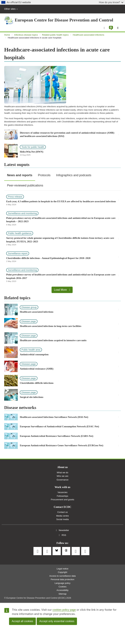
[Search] (118, 28)
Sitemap (63, 594)
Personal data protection (62, 579)
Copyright (62, 572)
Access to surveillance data (62, 576)
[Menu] (104, 28)
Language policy (62, 583)
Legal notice (62, 568)
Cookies (62, 586)
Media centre (62, 516)
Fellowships (62, 496)
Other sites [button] (11, 9)
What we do (62, 472)
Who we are (62, 476)
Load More (62, 289)
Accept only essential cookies (56, 621)
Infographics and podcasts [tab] (73, 175)
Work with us (62, 487)
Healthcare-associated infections (88, 35)
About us (62, 467)
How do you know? (111, 2)
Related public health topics (55, 35)
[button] (111, 28)
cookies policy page (64, 609)
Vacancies (62, 492)
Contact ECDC (62, 507)
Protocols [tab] (44, 175)
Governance (62, 479)
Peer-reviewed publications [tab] (25, 185)
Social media (62, 519)
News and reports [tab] (19, 175)
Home (7, 35)
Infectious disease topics (26, 35)
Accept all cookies (22, 621)
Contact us (62, 512)
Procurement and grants (62, 499)
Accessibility (62, 590)
